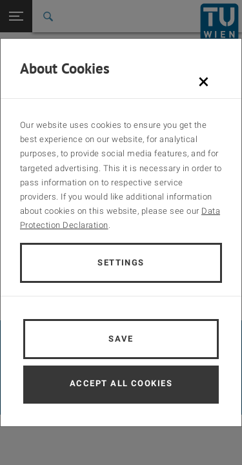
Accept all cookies (121, 383)
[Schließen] (203, 81)
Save (121, 339)
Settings (121, 262)
